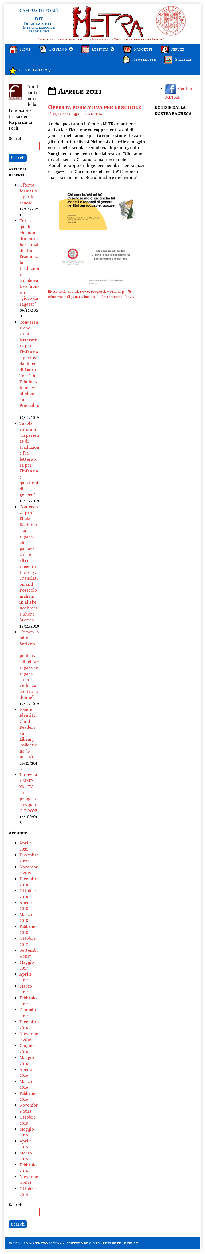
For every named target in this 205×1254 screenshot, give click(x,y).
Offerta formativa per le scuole (94, 107)
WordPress (100, 1243)
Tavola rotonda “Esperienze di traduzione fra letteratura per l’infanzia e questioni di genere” (29, 459)
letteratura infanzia (118, 297)
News (84, 292)
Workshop (115, 292)
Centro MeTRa (90, 114)
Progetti (98, 292)
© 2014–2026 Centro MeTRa (35, 1243)
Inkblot (130, 1243)
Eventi (73, 292)
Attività (59, 292)
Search (15, 138)
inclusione (92, 297)
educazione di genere (65, 297)
